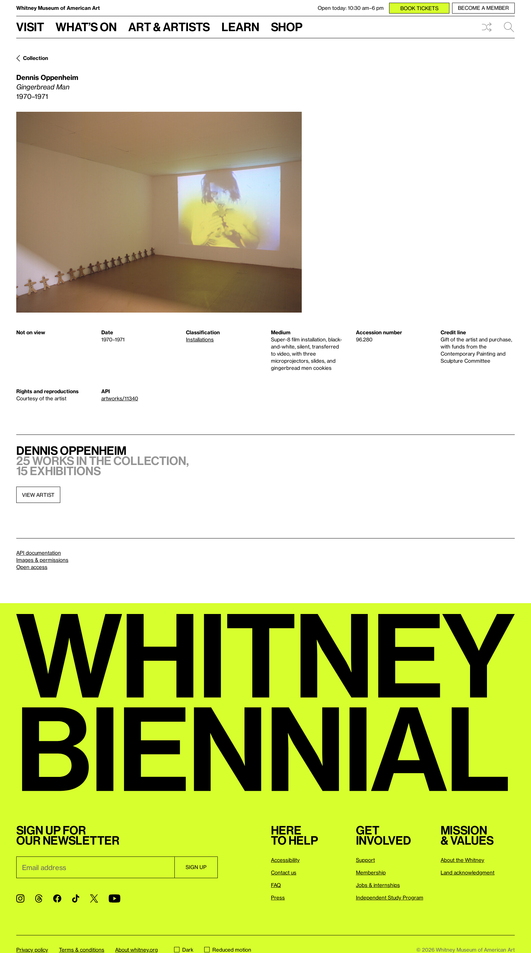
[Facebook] (57, 898)
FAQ (276, 885)
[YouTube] (114, 898)
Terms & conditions (81, 950)
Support (365, 860)
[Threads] (39, 898)
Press (278, 897)
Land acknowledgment (467, 872)
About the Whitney (462, 860)
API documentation (38, 553)
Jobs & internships (378, 885)
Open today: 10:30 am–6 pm (351, 8)
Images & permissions (42, 560)
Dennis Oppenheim (47, 77)
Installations (200, 339)
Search (509, 27)
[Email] (95, 867)
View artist (38, 495)
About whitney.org (136, 950)
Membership (371, 872)
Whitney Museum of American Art (58, 8)
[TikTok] (76, 898)
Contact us (283, 872)
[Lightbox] (159, 212)
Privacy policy (32, 950)
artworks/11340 (119, 398)
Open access (31, 567)
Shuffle (486, 27)
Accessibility (285, 860)
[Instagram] (20, 898)
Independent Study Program (389, 897)
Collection (35, 58)
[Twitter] (94, 898)
